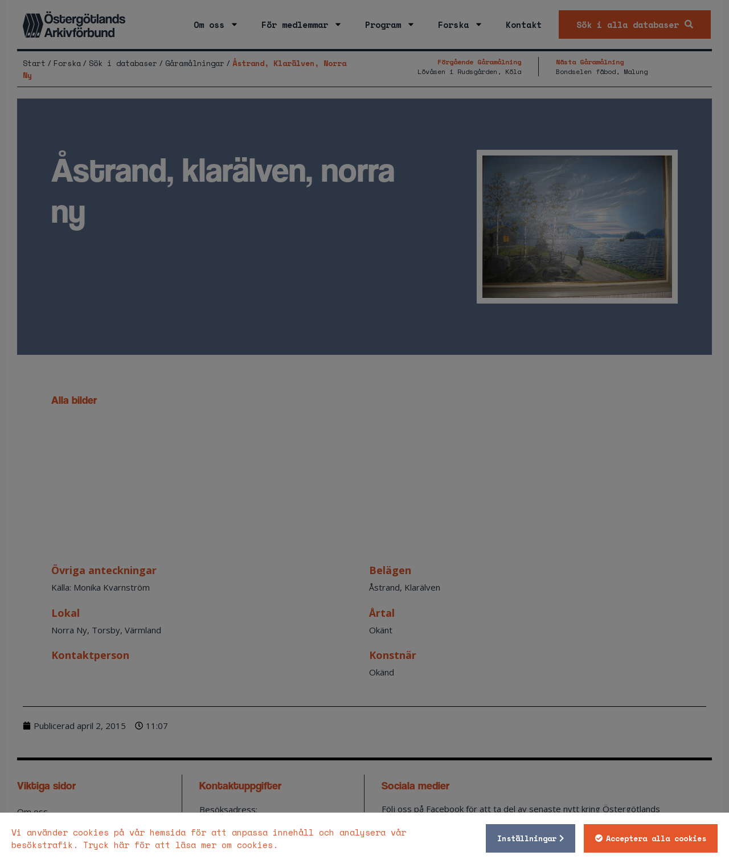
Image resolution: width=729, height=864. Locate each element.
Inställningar (526, 838)
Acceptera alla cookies (656, 838)
